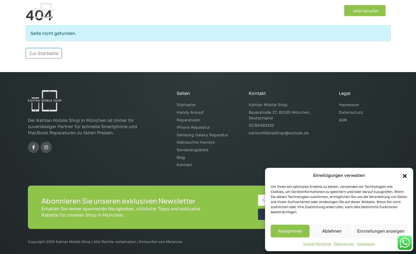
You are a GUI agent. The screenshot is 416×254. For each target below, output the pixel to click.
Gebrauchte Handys (236, 11)
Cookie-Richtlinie (317, 244)
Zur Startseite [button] (43, 53)
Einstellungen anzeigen (380, 230)
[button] (405, 175)
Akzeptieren (290, 230)
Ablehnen (332, 230)
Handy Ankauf (154, 11)
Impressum (366, 244)
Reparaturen (192, 11)
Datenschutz (344, 244)
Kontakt (330, 11)
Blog (311, 11)
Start (128, 11)
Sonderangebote (282, 11)
